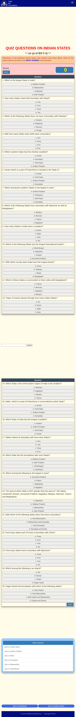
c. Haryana (38, 127)
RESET (6, 72)
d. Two (38, 113)
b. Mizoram (38, 216)
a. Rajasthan (38, 501)
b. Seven (38, 305)
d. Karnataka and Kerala (38, 529)
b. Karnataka (38, 159)
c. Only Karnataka (38, 525)
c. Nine (38, 237)
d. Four (38, 452)
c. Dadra (38, 579)
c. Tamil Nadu (38, 163)
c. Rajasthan (38, 91)
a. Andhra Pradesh (38, 191)
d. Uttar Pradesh (38, 95)
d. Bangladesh (38, 276)
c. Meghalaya (38, 484)
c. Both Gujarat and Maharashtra (38, 597)
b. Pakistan (38, 269)
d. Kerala (38, 434)
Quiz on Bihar (9, 656)
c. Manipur (38, 394)
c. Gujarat (38, 255)
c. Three (38, 109)
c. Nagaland (38, 291)
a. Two (38, 138)
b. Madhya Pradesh (38, 504)
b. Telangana (38, 195)
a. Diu (38, 572)
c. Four (38, 145)
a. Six (38, 302)
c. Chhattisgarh (38, 466)
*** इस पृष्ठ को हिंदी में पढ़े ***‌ (38, 53)
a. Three (38, 536)
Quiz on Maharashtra (12, 664)
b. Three (38, 141)
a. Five (38, 102)
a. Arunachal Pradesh (38, 477)
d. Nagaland (38, 223)
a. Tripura (38, 284)
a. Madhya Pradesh (38, 84)
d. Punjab (38, 130)
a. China (38, 266)
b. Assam (38, 480)
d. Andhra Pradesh (38, 166)
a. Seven (38, 230)
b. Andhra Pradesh (38, 427)
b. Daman (38, 576)
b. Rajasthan (38, 123)
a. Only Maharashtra (38, 519)
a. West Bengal (38, 248)
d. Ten (38, 241)
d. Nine (38, 312)
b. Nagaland (38, 391)
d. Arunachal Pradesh (38, 259)
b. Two (38, 445)
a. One (38, 441)
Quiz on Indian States (12, 647)
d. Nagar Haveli (38, 583)
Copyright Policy (50, 714)
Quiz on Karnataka (11, 660)
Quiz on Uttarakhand (12, 669)
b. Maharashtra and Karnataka (38, 522)
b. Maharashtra (38, 88)
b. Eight (38, 234)
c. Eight (38, 309)
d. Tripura (38, 398)
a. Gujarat (38, 120)
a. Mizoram (38, 387)
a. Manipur (38, 212)
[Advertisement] (38, 27)
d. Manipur (38, 294)
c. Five (38, 543)
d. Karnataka (38, 184)
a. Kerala (38, 156)
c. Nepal (38, 273)
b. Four (38, 106)
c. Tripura (38, 219)
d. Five (38, 148)
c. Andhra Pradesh (38, 181)
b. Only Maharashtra (38, 594)
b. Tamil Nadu (38, 177)
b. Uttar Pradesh (38, 463)
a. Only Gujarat (38, 590)
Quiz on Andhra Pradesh (13, 651)
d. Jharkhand (38, 470)
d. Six (38, 547)
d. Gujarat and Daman (38, 601)
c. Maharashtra (38, 508)
